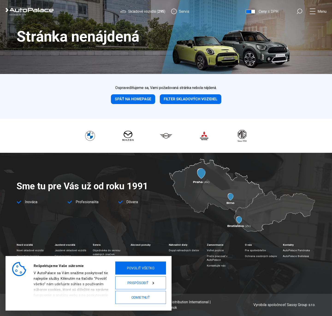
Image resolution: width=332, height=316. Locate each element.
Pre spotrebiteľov (255, 250)
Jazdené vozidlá (65, 244)
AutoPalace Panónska (296, 250)
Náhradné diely (178, 244)
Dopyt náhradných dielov (184, 250)
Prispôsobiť (140, 283)
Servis (180, 11)
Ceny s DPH (268, 11)
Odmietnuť (140, 297)
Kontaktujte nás (216, 265)
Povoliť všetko (140, 268)
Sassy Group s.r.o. (301, 305)
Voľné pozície (215, 250)
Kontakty (288, 244)
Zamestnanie (215, 244)
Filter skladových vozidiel (190, 99)
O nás (248, 244)
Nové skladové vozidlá (30, 250)
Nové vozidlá (25, 244)
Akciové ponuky (141, 244)
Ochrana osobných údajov (261, 256)
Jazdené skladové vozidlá (70, 250)
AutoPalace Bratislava (296, 256)
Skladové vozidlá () (142, 11)
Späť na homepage (133, 99)
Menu (321, 11)
